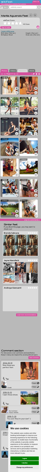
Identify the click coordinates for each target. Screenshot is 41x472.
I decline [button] (24, 463)
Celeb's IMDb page (7, 31)
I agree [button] (24, 458)
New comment (34, 357)
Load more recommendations (26, 315)
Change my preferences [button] (24, 467)
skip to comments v (32, 220)
